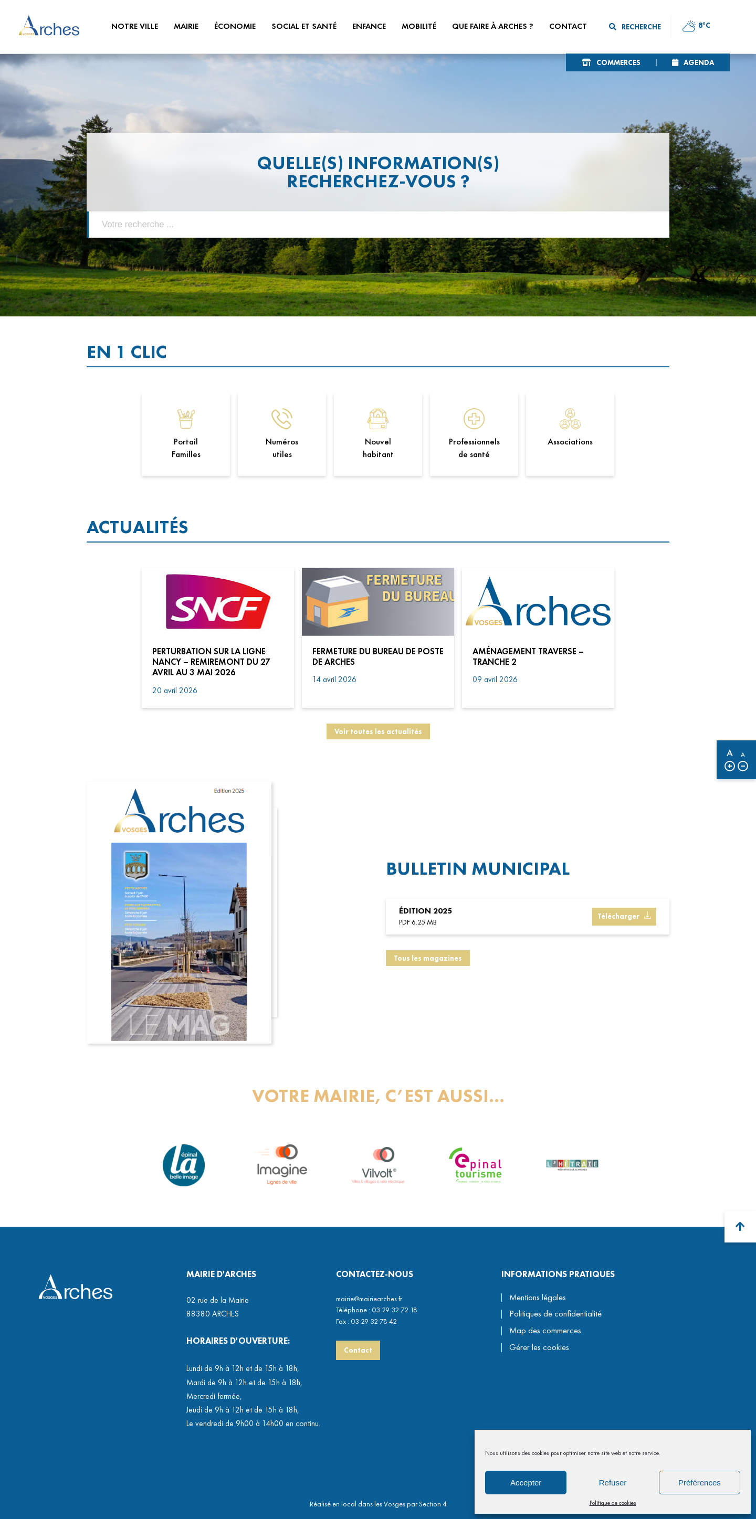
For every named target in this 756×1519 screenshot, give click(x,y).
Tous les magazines (428, 965)
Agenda (699, 62)
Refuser (613, 1482)
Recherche (635, 26)
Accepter (525, 1482)
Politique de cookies (613, 1503)
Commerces (618, 62)
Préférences (699, 1482)
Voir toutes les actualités (378, 731)
